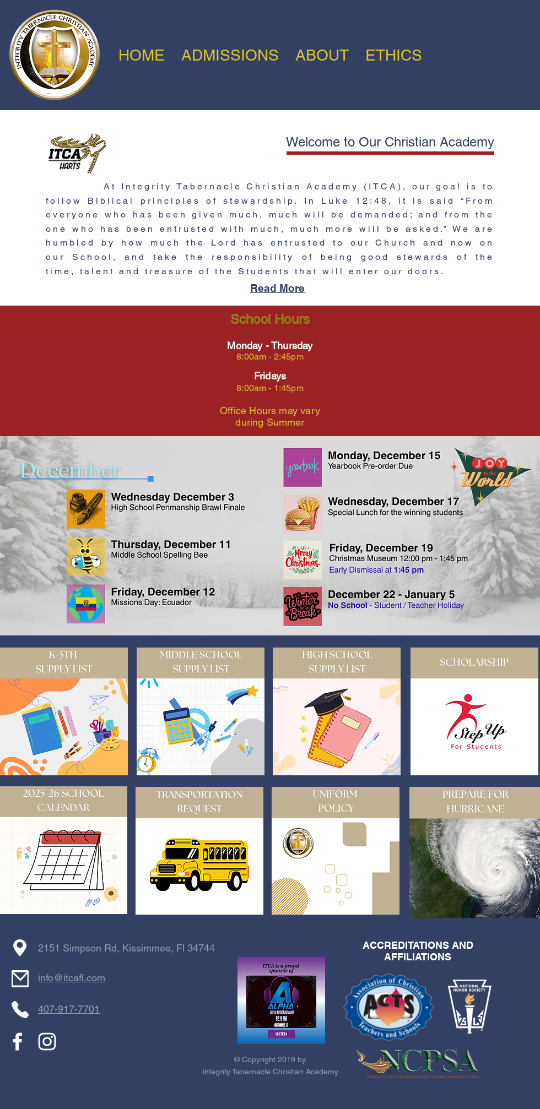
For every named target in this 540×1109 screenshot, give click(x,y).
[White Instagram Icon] (47, 1041)
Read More (277, 288)
